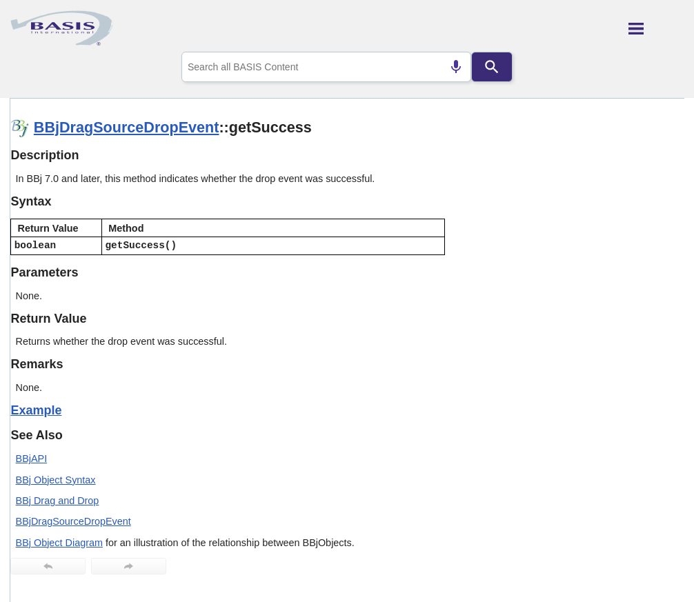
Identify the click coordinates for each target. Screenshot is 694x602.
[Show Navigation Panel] (656, 28)
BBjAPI (32, 458)
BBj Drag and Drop (57, 500)
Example (35, 410)
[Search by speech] (456, 67)
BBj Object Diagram (59, 542)
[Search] (492, 67)
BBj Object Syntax (56, 479)
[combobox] (326, 67)
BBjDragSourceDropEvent (126, 127)
